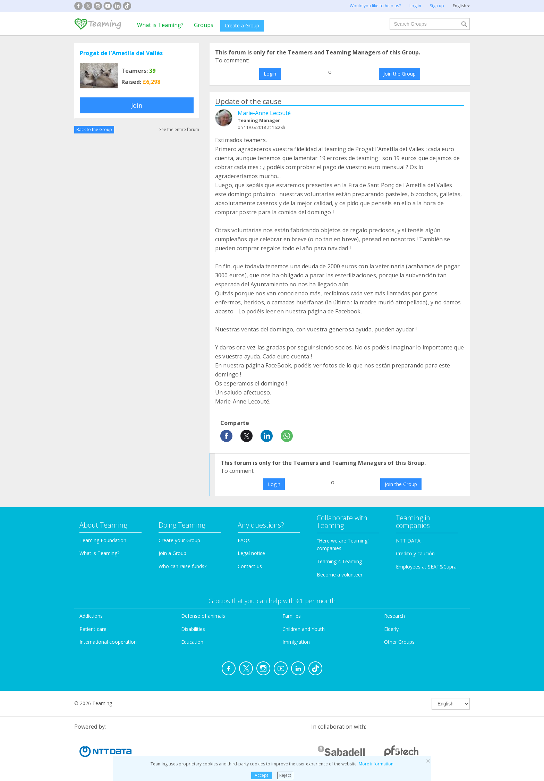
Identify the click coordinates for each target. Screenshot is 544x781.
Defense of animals (203, 616)
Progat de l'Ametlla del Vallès (121, 53)
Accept (261, 775)
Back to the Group (94, 129)
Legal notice (251, 553)
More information (376, 764)
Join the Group (399, 73)
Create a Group (242, 25)
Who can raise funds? (182, 566)
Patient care (93, 629)
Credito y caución (415, 553)
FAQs (244, 540)
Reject (285, 775)
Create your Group (179, 540)
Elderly (391, 629)
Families (291, 616)
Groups (203, 25)
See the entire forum (179, 129)
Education (192, 642)
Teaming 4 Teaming (339, 561)
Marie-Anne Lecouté (264, 113)
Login (270, 73)
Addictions (91, 616)
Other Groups (399, 642)
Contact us (250, 566)
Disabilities (193, 629)
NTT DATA (408, 540)
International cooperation (108, 642)
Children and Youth (303, 629)
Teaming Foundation (102, 540)
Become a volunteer (340, 574)
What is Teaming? (160, 25)
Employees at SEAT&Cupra (426, 566)
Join (136, 105)
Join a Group (172, 553)
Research (394, 616)
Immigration (296, 642)
